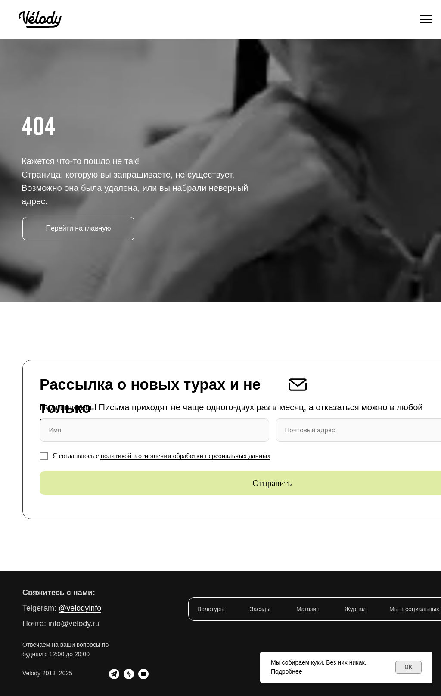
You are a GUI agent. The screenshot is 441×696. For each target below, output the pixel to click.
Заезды (260, 608)
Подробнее (286, 671)
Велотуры (211, 608)
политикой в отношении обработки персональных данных (185, 455)
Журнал (355, 608)
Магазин (308, 608)
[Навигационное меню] (426, 19)
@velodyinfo (80, 608)
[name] (154, 430)
